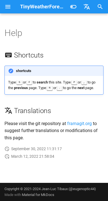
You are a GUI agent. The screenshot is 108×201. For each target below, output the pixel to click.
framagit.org (79, 123)
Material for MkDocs (38, 195)
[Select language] (86, 6)
